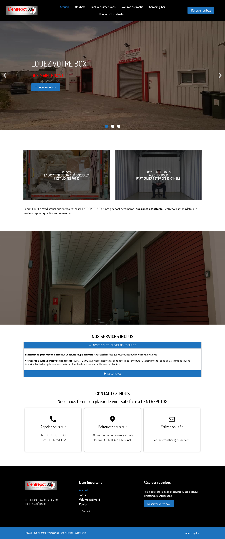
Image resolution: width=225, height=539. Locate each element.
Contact (84, 504)
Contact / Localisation (112, 14)
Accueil (64, 7)
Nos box (80, 7)
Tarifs (82, 495)
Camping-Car (157, 7)
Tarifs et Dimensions (103, 7)
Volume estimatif (132, 7)
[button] (5, 75)
